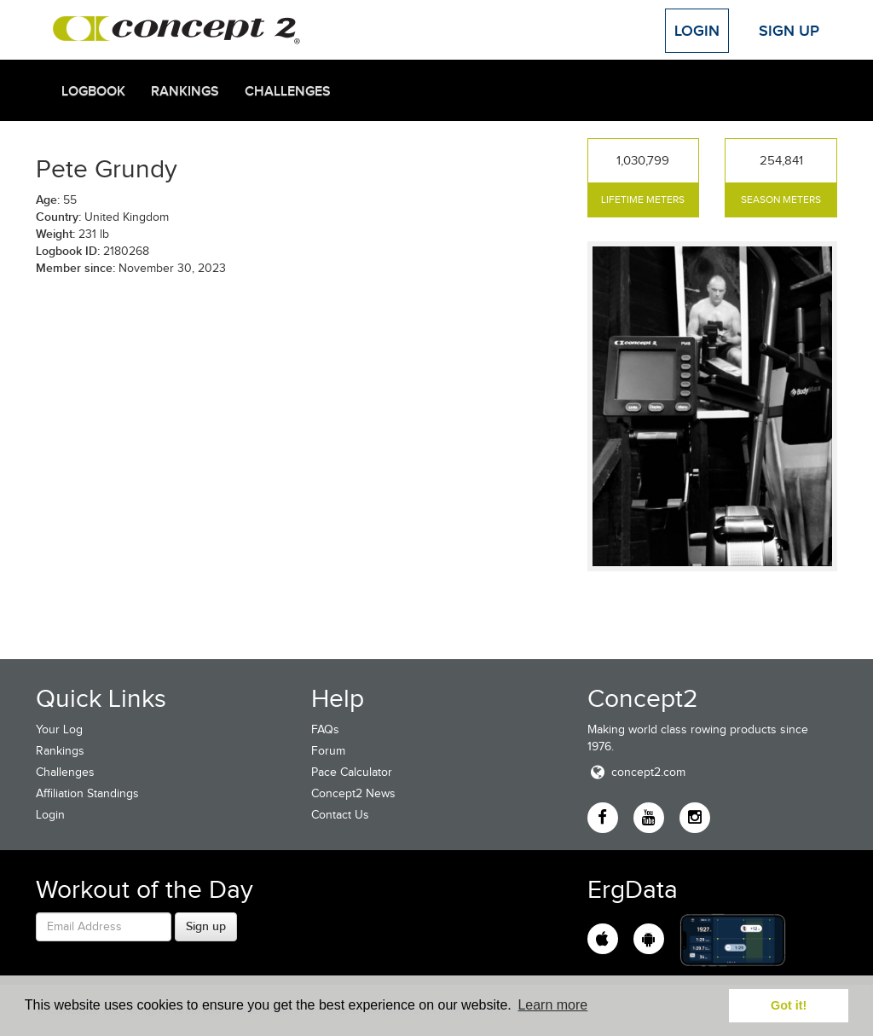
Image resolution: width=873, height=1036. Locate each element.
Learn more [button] (552, 1005)
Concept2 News (353, 793)
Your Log (59, 729)
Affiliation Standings (87, 793)
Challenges (288, 91)
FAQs (325, 729)
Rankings (185, 91)
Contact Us (340, 814)
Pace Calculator (351, 772)
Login (697, 30)
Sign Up (789, 30)
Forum (328, 750)
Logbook (93, 91)
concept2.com (636, 772)
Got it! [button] (789, 1005)
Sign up (206, 926)
